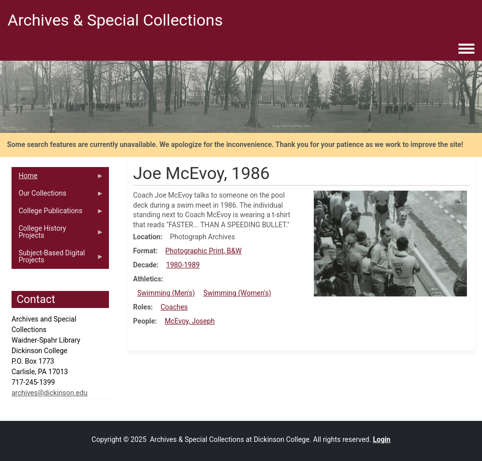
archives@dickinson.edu (49, 393)
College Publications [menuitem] (58, 213)
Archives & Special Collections (115, 20)
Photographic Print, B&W (203, 251)
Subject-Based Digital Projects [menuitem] (58, 259)
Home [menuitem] (58, 178)
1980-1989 (183, 265)
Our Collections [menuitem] (58, 195)
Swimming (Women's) (237, 293)
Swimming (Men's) (166, 293)
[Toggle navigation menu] (466, 49)
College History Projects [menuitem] (58, 234)
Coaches (174, 307)
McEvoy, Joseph (190, 321)
